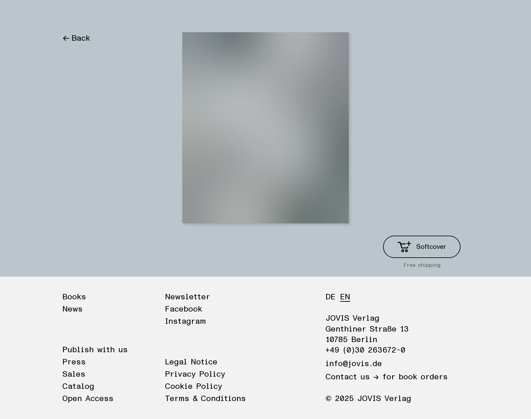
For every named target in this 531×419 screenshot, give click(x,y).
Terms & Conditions (205, 399)
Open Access (87, 399)
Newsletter (187, 297)
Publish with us (95, 350)
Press (74, 362)
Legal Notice (191, 362)
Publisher (139, 14)
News (104, 14)
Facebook (183, 309)
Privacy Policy (195, 374)
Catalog (78, 386)
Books (74, 14)
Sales (73, 374)
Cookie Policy (193, 386)
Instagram (185, 321)
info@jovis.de (353, 364)
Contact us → (352, 377)
